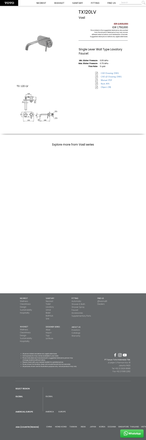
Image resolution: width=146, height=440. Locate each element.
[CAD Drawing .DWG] (110, 73)
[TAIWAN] (73, 426)
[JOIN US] (132, 433)
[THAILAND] (134, 426)
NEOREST (24, 298)
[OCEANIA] (112, 426)
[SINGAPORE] (123, 426)
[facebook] (115, 355)
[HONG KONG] (61, 426)
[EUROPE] (62, 411)
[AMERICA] (49, 411)
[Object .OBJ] (109, 87)
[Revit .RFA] (109, 84)
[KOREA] (102, 426)
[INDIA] (83, 426)
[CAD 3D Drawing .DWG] (111, 77)
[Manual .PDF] (109, 80)
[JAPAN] (93, 426)
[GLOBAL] (49, 396)
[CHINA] (49, 426)
